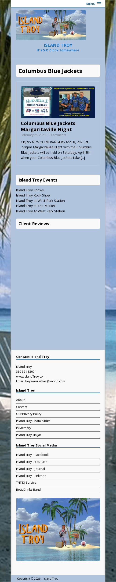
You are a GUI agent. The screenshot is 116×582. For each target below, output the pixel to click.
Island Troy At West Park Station (40, 211)
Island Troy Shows (30, 190)
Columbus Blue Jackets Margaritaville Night (48, 126)
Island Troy (51, 579)
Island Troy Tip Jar (28, 435)
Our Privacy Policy (28, 414)
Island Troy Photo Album (33, 421)
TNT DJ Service (26, 482)
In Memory (23, 428)
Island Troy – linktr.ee (31, 476)
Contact (21, 407)
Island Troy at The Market (35, 206)
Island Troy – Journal (30, 469)
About (20, 400)
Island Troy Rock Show (33, 195)
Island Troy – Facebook (32, 455)
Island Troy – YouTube (31, 462)
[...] (83, 157)
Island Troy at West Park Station (40, 200)
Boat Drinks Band (28, 489)
